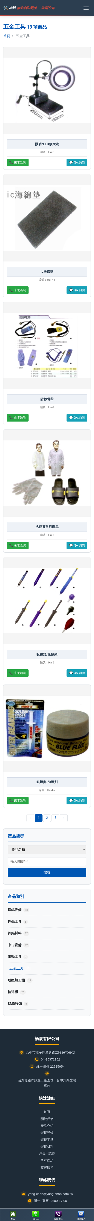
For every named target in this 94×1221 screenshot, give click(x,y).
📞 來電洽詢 (17, 162)
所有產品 (47, 1160)
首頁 (6, 36)
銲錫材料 (18, 933)
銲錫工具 (18, 922)
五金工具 (20, 968)
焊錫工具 (47, 1140)
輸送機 (17, 992)
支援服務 (47, 1167)
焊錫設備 (47, 1132)
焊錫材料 (47, 1146)
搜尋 (47, 872)
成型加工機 (20, 980)
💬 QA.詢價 (77, 162)
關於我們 (47, 1119)
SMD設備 (18, 1004)
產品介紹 (47, 1126)
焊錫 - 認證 (47, 1153)
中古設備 (18, 945)
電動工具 (18, 957)
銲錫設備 (18, 910)
